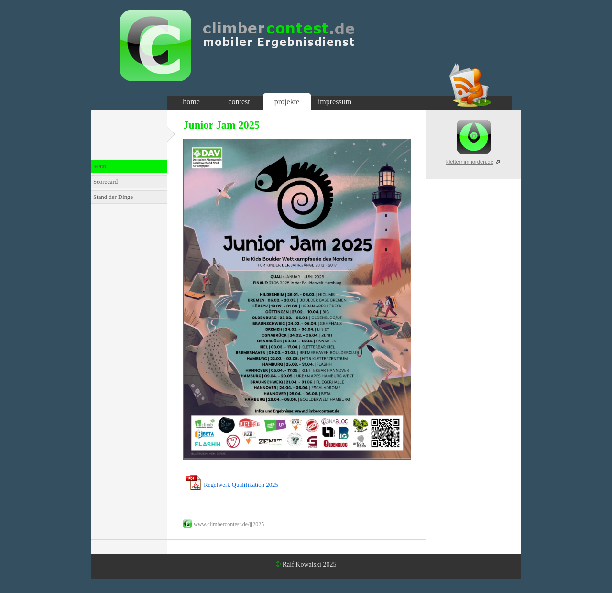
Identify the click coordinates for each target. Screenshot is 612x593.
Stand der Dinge (113, 197)
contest (239, 102)
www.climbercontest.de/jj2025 (229, 524)
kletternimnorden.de (469, 162)
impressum (334, 102)
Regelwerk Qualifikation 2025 (241, 485)
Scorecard (105, 181)
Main (99, 166)
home (191, 102)
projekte (286, 102)
